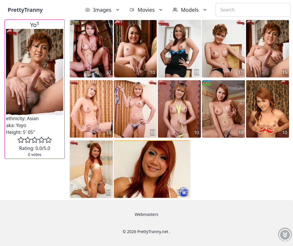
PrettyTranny (25, 9)
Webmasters (146, 214)
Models (190, 9)
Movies (147, 9)
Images (102, 9)
